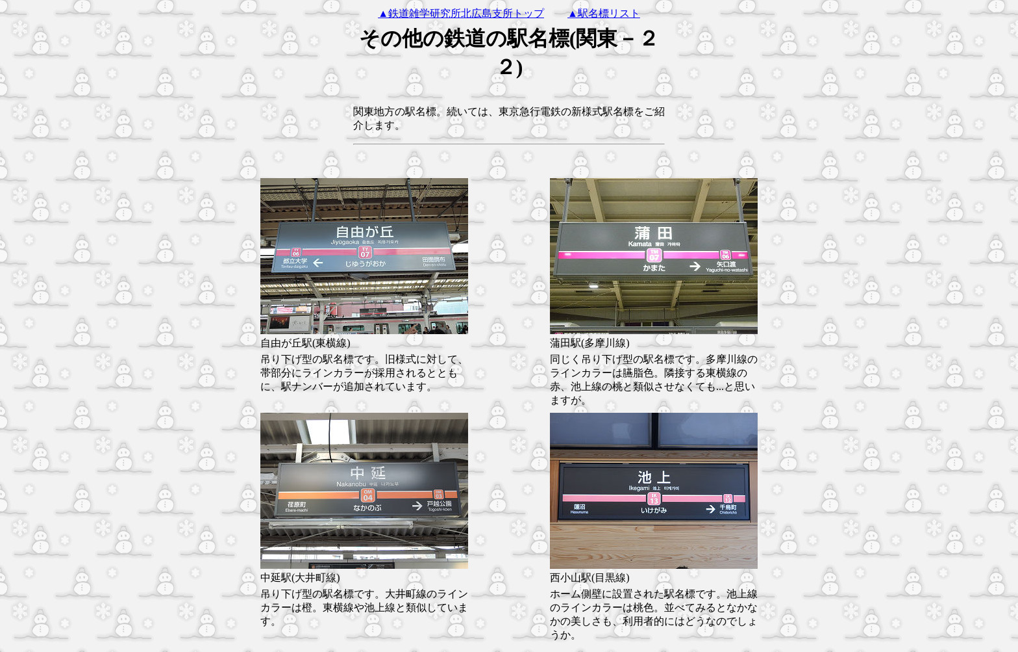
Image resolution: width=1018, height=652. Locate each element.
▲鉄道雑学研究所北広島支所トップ (461, 13)
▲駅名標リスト (603, 13)
